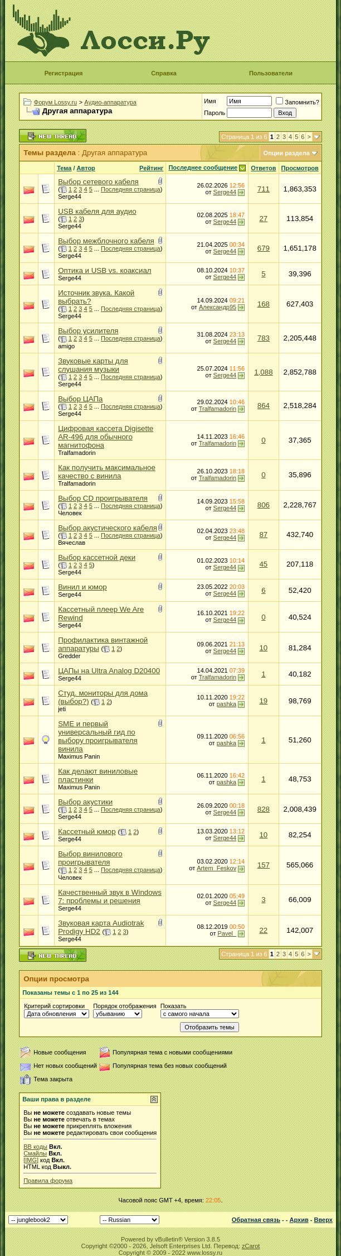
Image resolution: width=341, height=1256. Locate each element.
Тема (64, 168)
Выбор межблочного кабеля (106, 241)
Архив (299, 1219)
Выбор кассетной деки (96, 557)
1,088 (263, 372)
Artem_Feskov (216, 868)
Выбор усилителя (88, 331)
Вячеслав (71, 542)
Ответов (263, 168)
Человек (69, 513)
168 (263, 304)
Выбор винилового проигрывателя (90, 858)
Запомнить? (297, 102)
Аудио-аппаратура (110, 102)
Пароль (214, 112)
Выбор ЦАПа (80, 399)
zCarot (251, 1246)
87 (263, 534)
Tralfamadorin (217, 408)
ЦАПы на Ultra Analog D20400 (109, 671)
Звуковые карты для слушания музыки (93, 365)
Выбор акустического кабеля (107, 528)
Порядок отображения (124, 1006)
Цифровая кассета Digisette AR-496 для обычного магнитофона (105, 436)
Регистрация (64, 73)
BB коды (35, 1146)
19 (263, 701)
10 (263, 648)
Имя (210, 101)
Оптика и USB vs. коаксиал (104, 270)
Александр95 (217, 307)
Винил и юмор (82, 587)
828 (263, 809)
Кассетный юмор (87, 831)
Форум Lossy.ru (55, 102)
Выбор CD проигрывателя (103, 498)
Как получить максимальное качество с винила (106, 471)
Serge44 (69, 196)
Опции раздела (287, 153)
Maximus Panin (79, 756)
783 (263, 338)
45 (263, 564)
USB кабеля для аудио (97, 211)
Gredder (69, 656)
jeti (62, 709)
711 (263, 189)
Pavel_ (227, 933)
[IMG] (30, 1160)
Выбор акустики (85, 802)
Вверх (323, 1219)
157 (263, 865)
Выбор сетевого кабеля (98, 182)
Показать (173, 1006)
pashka (226, 704)
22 (263, 930)
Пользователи (271, 73)
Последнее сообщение (202, 167)
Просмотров (300, 168)
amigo (66, 346)
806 (263, 505)
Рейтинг (151, 168)
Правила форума (47, 1180)
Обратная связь (256, 1219)
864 (263, 405)
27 (263, 218)
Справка (164, 73)
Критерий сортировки (54, 1006)
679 (263, 248)
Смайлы (35, 1153)
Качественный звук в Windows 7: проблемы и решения (110, 896)
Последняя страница (130, 189)
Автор (86, 168)
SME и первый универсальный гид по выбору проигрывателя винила (98, 736)
